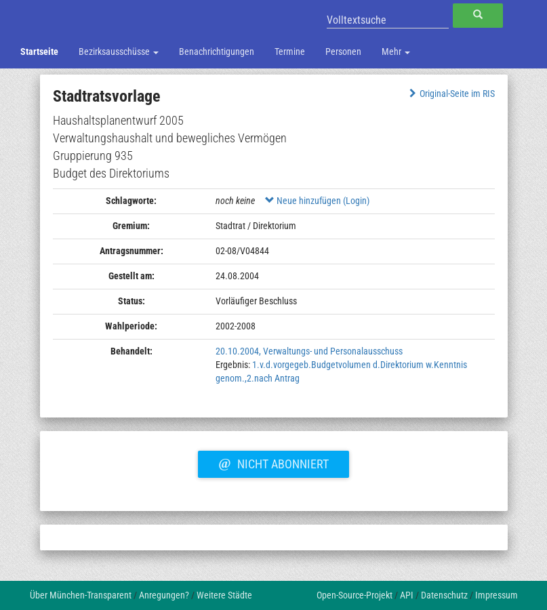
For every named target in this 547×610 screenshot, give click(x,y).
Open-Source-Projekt (354, 595)
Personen (343, 51)
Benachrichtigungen (216, 51)
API (406, 595)
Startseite (39, 51)
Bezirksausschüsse (119, 51)
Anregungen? (164, 595)
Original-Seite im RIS (450, 93)
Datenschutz (444, 595)
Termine (290, 51)
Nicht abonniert (273, 462)
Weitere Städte (224, 595)
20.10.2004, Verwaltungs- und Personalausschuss (309, 351)
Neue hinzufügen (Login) (317, 200)
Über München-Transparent (80, 595)
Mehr (396, 51)
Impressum (496, 595)
